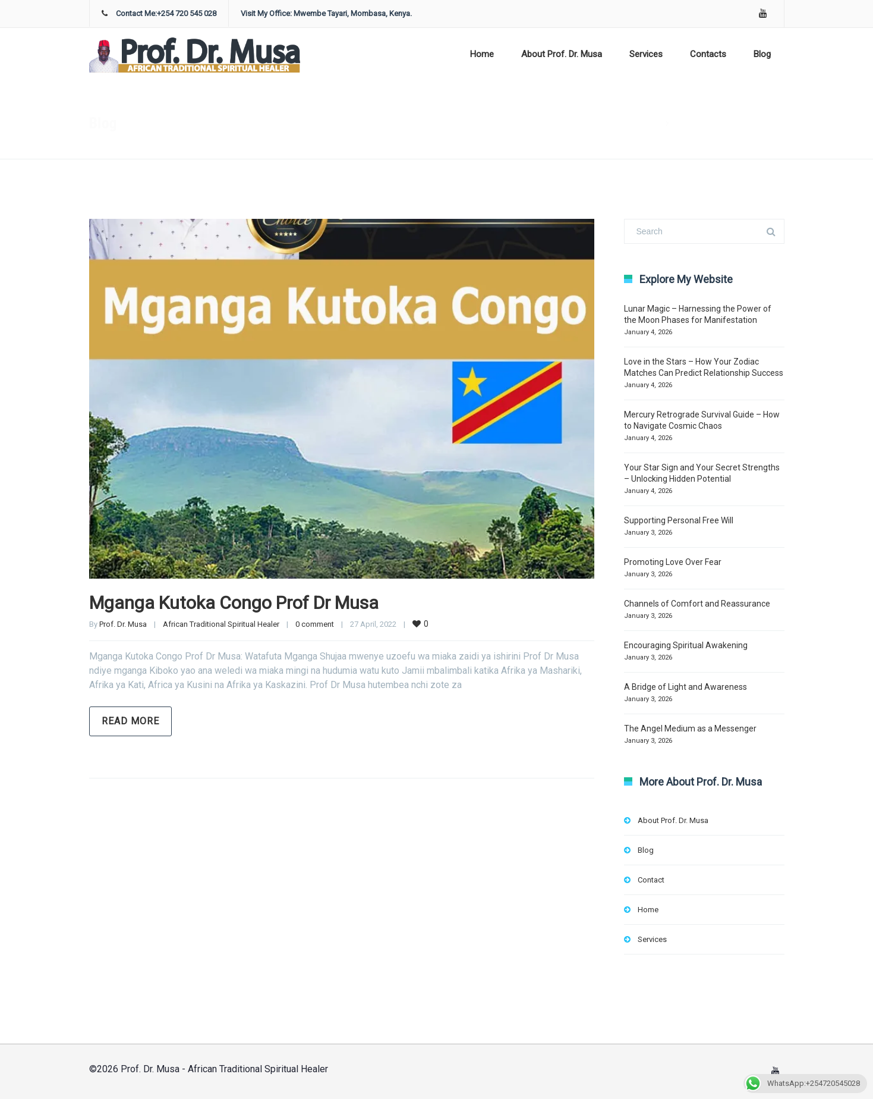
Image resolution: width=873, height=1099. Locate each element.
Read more (130, 721)
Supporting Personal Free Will (678, 520)
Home (482, 54)
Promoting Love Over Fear (672, 562)
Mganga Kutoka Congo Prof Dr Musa (234, 602)
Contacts (708, 54)
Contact (651, 879)
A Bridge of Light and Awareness (685, 687)
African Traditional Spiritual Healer (221, 624)
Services (646, 54)
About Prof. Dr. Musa (561, 54)
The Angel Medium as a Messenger (690, 728)
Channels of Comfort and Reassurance (697, 603)
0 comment (314, 624)
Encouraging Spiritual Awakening (686, 645)
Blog (762, 54)
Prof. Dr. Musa (123, 624)
